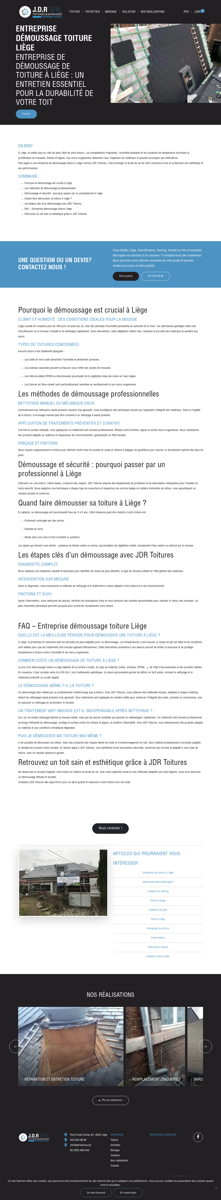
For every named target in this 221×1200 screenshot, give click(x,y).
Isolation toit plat (158, 910)
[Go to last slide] (16, 1046)
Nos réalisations (153, 11)
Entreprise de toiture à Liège (158, 873)
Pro (186, 11)
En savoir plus (128, 1192)
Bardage (111, 11)
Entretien (93, 11)
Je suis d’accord (96, 1192)
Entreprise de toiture (158, 928)
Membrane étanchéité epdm (158, 882)
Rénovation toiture (158, 947)
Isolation (128, 11)
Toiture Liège (158, 919)
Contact (26, 114)
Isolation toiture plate (157, 956)
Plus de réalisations (112, 1100)
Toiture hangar (158, 900)
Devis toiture (158, 938)
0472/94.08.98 (78, 1140)
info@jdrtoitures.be (80, 1145)
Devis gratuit (126, 276)
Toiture (74, 11)
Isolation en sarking (158, 891)
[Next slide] (205, 1046)
